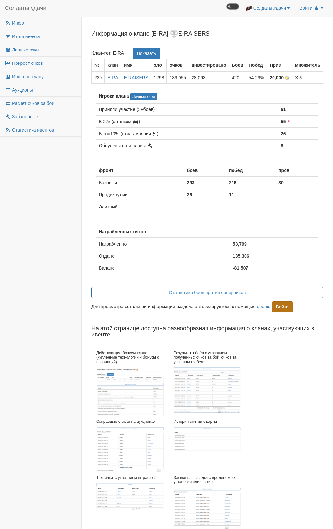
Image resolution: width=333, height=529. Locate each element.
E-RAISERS (136, 77)
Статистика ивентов (29, 130)
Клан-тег (101, 53)
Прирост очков (24, 63)
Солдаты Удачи (268, 8)
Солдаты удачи (25, 8)
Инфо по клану (24, 76)
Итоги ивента (22, 36)
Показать (146, 53)
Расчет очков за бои (29, 103)
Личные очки (22, 49)
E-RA (112, 77)
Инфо (14, 23)
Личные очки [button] (143, 96)
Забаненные (21, 116)
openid (264, 306)
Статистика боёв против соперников (207, 292)
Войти (311, 8)
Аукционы (19, 90)
